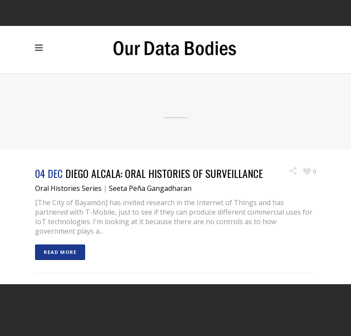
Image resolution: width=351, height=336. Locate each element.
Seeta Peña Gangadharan (150, 188)
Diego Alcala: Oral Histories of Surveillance (164, 173)
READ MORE (60, 252)
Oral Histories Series (68, 188)
